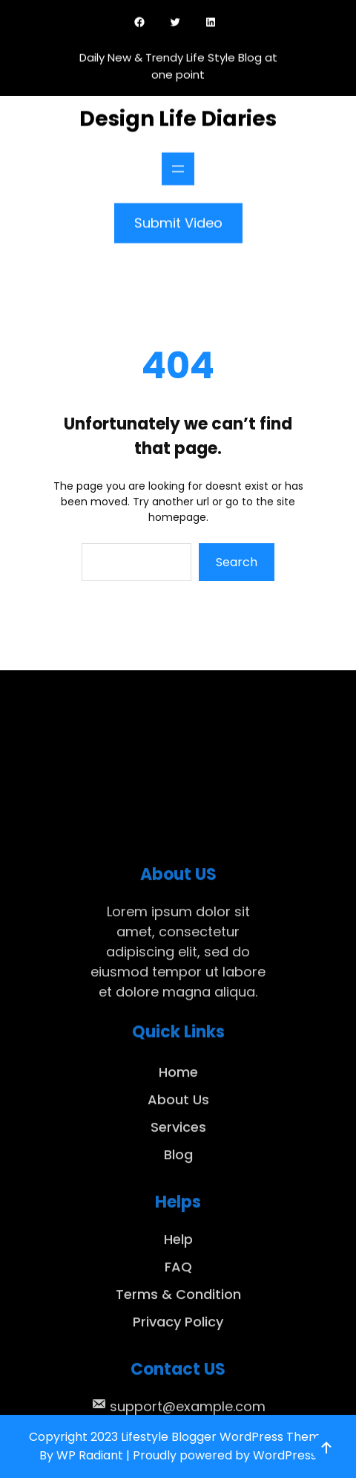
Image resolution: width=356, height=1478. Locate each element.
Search (236, 562)
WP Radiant (89, 1455)
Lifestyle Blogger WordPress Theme (224, 1436)
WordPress (285, 1455)
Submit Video (178, 218)
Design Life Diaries (178, 114)
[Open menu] (178, 164)
